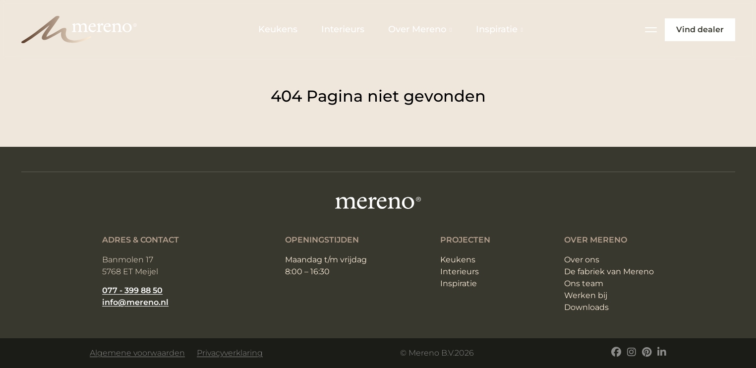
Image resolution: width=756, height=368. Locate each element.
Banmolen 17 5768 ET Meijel (130, 265)
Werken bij (585, 295)
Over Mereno (420, 29)
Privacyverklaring (230, 353)
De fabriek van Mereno (609, 271)
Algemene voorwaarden (137, 353)
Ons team (583, 283)
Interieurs (342, 29)
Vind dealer (700, 29)
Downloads (586, 307)
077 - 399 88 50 (132, 290)
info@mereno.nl (135, 302)
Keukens (277, 29)
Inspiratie (499, 29)
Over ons (581, 259)
